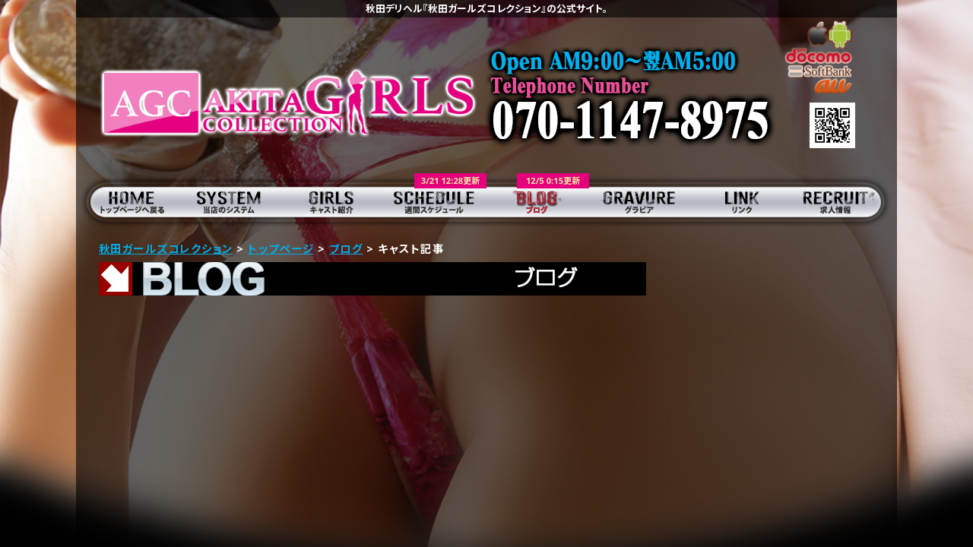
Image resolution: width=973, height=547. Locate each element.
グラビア (640, 201)
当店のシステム (230, 201)
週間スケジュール (435, 201)
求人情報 (845, 201)
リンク (743, 201)
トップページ (127, 201)
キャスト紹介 (332, 201)
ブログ (537, 201)
